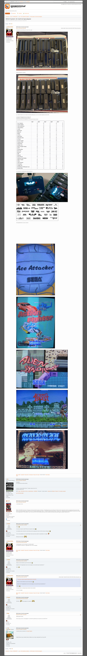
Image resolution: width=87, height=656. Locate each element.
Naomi (19, 491)
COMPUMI (35, 491)
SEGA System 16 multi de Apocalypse (22, 479)
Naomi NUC (27, 474)
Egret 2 (38, 474)
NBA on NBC (18, 474)
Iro (7, 479)
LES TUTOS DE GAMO (19, 493)
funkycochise (10, 26)
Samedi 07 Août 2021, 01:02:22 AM (21, 614)
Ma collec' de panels (62, 491)
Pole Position (48, 474)
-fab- (8, 628)
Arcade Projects (29, 631)
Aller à (65, 653)
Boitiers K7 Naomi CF (55, 491)
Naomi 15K (35, 474)
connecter (21, 1)
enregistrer (28, 1)
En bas (6, 23)
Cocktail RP (23, 474)
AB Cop (26, 491)
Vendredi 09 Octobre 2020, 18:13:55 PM (22, 598)
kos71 (8, 500)
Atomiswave (31, 474)
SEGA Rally (23, 491)
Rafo (8, 613)
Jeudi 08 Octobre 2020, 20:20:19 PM (21, 542)
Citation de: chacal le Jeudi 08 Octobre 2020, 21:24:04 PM (27, 579)
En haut (6, 648)
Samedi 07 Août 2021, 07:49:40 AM (21, 629)
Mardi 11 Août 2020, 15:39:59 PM (21, 480)
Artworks (49, 491)
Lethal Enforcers (30, 491)
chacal (8, 523)
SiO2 (17, 475)
